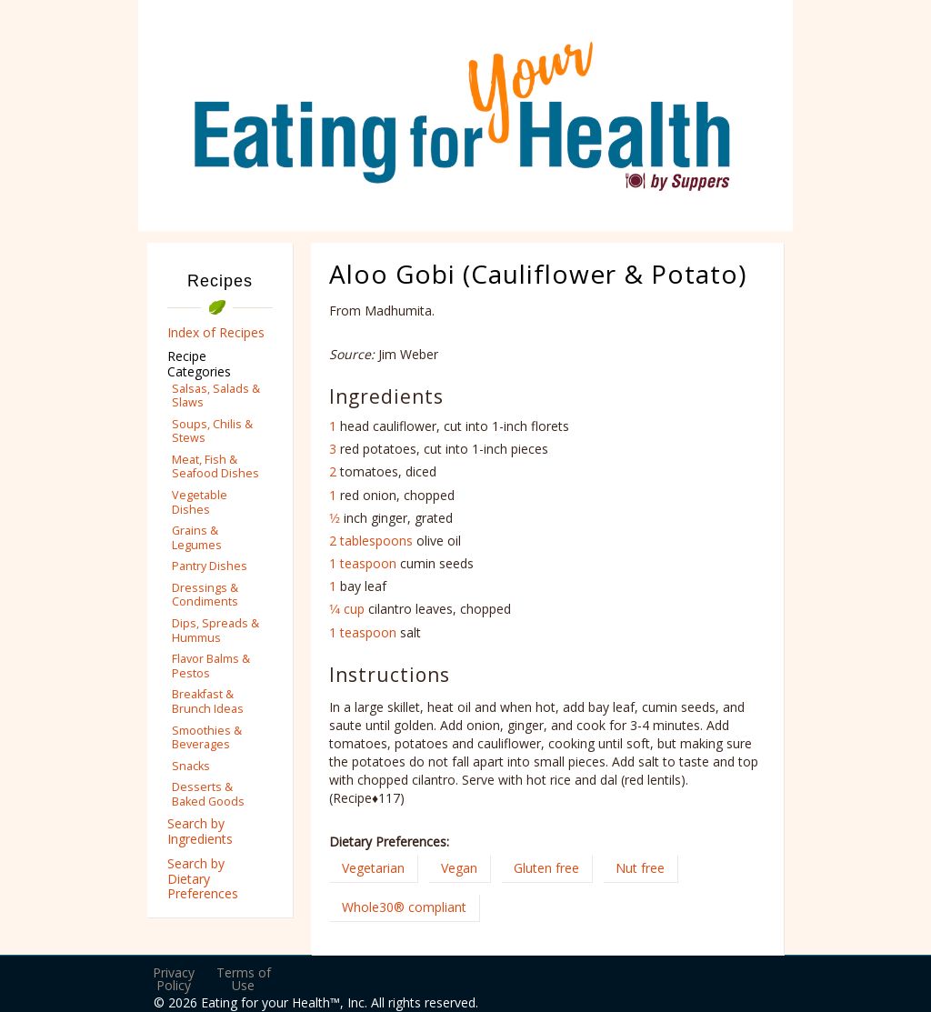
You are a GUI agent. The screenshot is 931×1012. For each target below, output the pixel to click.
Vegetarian (373, 868)
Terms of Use (243, 979)
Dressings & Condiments (205, 594)
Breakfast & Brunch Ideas (208, 701)
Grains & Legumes (197, 537)
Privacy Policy (174, 979)
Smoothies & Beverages (207, 737)
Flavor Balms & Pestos (211, 665)
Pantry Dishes (209, 566)
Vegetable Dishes (199, 501)
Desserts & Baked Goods (208, 793)
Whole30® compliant (404, 907)
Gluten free (546, 868)
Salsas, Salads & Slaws (216, 395)
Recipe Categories (199, 363)
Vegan (459, 868)
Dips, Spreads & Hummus (215, 630)
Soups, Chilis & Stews (212, 431)
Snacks (191, 766)
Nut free (640, 868)
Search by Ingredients (200, 831)
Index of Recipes (216, 332)
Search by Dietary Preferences (202, 879)
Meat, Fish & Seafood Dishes (215, 466)
